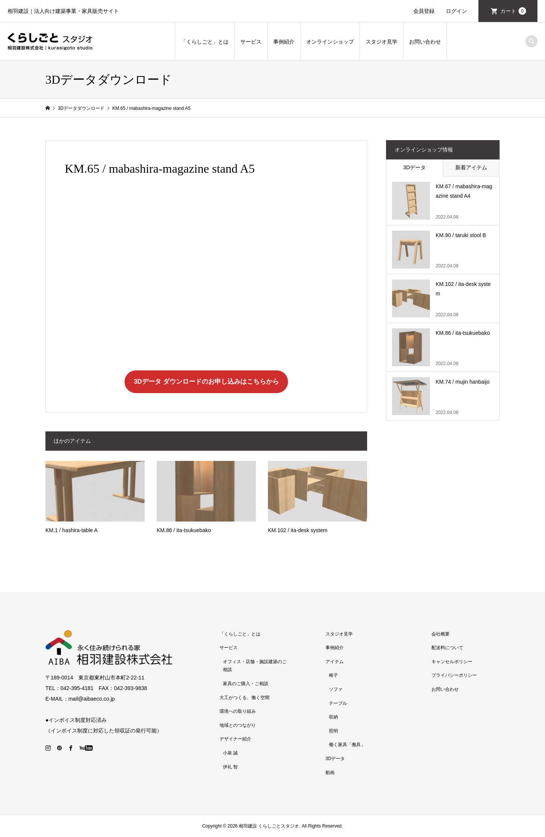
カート (513, 11)
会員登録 (423, 11)
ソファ (336, 689)
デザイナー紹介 (235, 739)
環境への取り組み (238, 711)
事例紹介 (283, 42)
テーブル (338, 703)
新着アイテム (471, 167)
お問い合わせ (425, 42)
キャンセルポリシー (451, 661)
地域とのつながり (238, 725)
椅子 (333, 675)
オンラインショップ (330, 42)
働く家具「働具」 (347, 744)
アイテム (334, 661)
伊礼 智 (230, 767)
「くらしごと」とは (205, 42)
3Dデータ (414, 167)
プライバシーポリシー (454, 675)
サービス (251, 42)
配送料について (447, 647)
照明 (333, 731)
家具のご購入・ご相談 (245, 683)
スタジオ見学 (381, 42)
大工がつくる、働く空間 (244, 697)
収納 (333, 717)
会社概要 (440, 634)
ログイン (456, 11)
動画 (330, 772)
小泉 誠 (230, 753)
